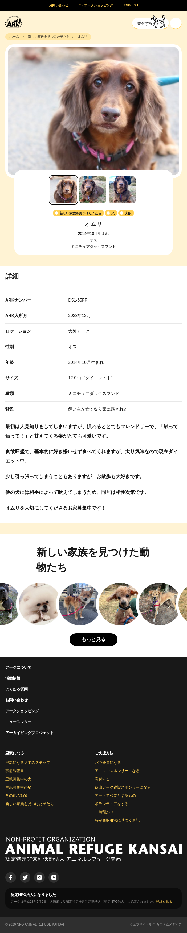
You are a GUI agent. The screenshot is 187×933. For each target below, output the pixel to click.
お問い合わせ (16, 700)
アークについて (18, 667)
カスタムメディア (169, 924)
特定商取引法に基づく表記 (117, 820)
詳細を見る (164, 901)
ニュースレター (18, 722)
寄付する (102, 779)
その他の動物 (16, 795)
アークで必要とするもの (115, 795)
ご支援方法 (104, 753)
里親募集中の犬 (18, 779)
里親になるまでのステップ (27, 762)
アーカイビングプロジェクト (29, 733)
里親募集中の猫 (18, 787)
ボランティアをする (111, 804)
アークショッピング (22, 711)
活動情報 (12, 678)
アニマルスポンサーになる (117, 771)
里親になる (14, 753)
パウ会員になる (108, 762)
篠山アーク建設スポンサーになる (123, 787)
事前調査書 (14, 771)
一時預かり (104, 812)
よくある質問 (16, 689)
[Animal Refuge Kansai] (14, 21)
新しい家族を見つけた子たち (29, 804)
